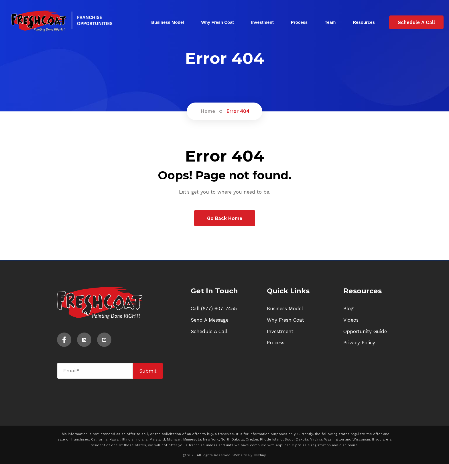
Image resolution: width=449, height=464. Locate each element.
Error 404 (238, 111)
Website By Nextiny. (249, 455)
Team (330, 22)
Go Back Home (224, 218)
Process (299, 22)
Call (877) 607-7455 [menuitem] (214, 308)
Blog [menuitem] (348, 308)
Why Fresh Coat (217, 22)
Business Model (167, 22)
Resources (364, 22)
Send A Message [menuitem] (210, 320)
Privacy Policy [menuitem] (359, 342)
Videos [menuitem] (351, 320)
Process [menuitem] (275, 342)
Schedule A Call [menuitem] (209, 331)
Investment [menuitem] (280, 331)
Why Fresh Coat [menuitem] (285, 320)
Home (208, 111)
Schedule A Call (416, 22)
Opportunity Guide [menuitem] (365, 331)
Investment (262, 22)
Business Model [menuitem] (285, 308)
